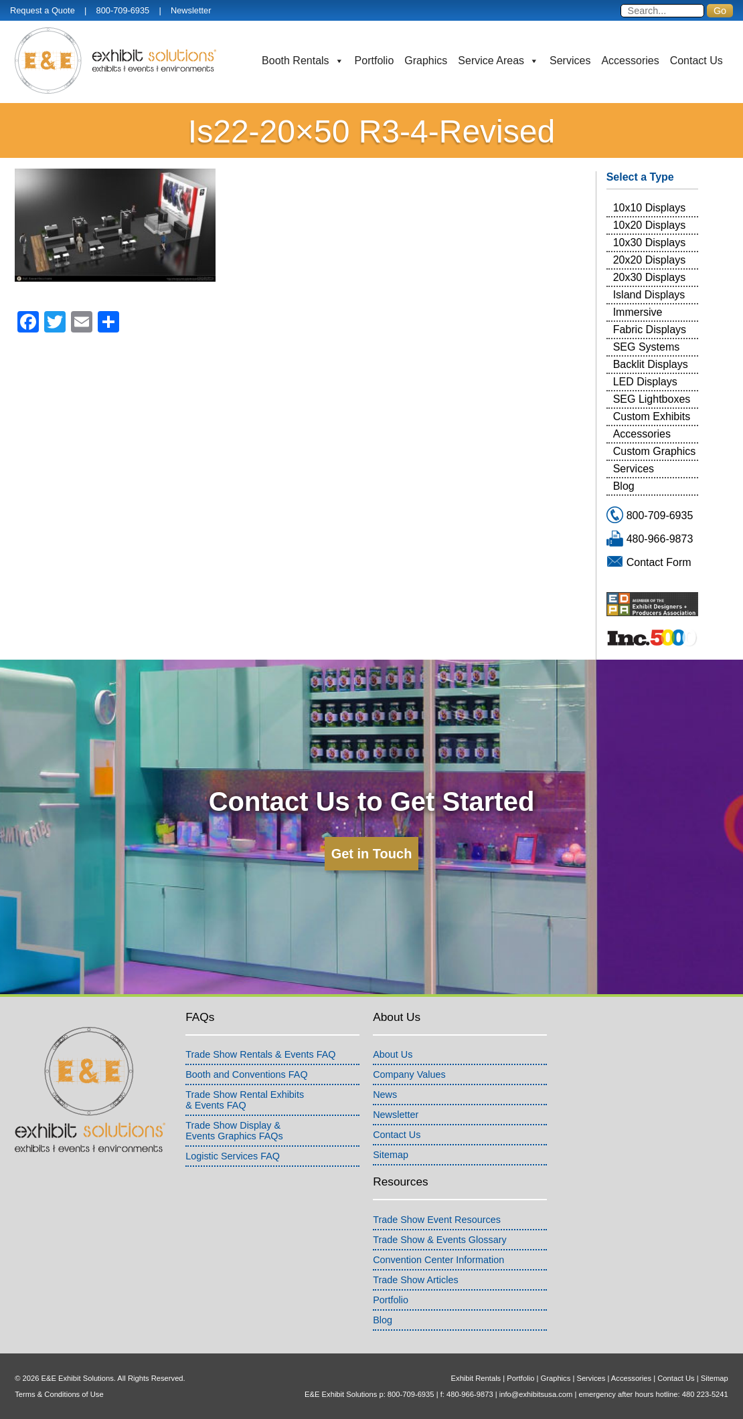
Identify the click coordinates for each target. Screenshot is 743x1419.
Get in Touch (371, 853)
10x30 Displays (649, 242)
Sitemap (390, 1154)
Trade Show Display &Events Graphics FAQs (234, 1130)
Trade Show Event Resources (437, 1219)
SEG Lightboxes (652, 399)
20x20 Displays (649, 260)
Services (570, 60)
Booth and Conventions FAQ (246, 1074)
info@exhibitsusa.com (536, 1394)
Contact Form (659, 562)
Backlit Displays (650, 364)
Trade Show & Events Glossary (439, 1239)
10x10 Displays (649, 207)
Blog (624, 486)
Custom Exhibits (652, 416)
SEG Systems (646, 347)
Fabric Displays (649, 329)
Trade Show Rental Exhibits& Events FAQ (244, 1100)
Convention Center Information (438, 1259)
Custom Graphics (654, 451)
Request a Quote (42, 10)
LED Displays (645, 381)
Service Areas (498, 61)
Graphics (425, 60)
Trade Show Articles (415, 1279)
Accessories (630, 60)
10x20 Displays (649, 225)
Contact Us (696, 60)
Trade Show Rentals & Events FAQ (260, 1054)
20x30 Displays (649, 277)
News (385, 1094)
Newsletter (191, 10)
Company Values (409, 1074)
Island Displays (649, 294)
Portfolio (374, 60)
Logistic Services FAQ (232, 1156)
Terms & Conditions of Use (59, 1394)
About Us (392, 1054)
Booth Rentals (303, 61)
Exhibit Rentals (476, 1378)
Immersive (638, 312)
